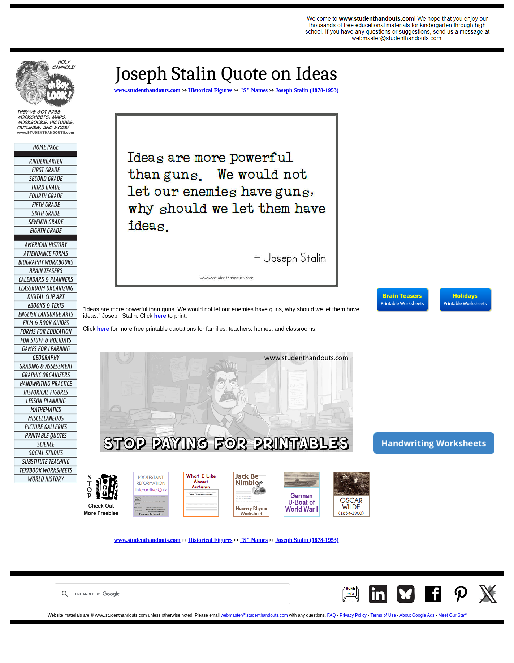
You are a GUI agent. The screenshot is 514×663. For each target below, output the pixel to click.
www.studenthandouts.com (147, 90)
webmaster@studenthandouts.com (254, 615)
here (160, 316)
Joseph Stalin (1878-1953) (306, 90)
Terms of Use (383, 615)
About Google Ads (417, 615)
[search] (171, 594)
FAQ (331, 615)
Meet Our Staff (453, 615)
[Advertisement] (146, 28)
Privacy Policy (353, 615)
